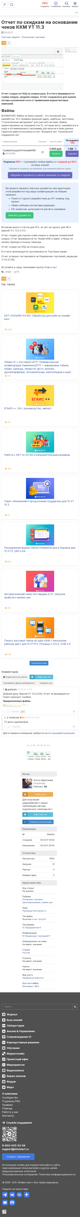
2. (5, 717)
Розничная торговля (32, 899)
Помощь (7, 1108)
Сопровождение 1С (19, 1036)
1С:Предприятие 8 (31, 927)
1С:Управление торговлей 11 (36, 936)
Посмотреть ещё (39, 663)
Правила (7, 1104)
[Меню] (5, 5)
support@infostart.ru (15, 1149)
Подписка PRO (11, 1101)
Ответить (15, 712)
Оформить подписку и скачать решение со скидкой (40, 175)
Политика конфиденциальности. (57, 1174)
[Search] (40, 1006)
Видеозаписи (15, 1070)
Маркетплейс (16, 1053)
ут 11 (16, 272)
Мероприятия (16, 1064)
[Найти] (75, 1006)
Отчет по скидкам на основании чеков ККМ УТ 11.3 (39, 24)
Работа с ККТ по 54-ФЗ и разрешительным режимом (37, 454)
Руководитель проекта (34, 910)
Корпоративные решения (23, 1042)
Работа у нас (10, 1112)
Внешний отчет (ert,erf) (34, 919)
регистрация (52, 733)
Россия (26, 952)
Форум (11, 1081)
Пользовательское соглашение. (20, 1174)
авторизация (67, 733)
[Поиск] (12, 5)
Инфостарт (50, 267)
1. (3, 689)
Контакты (8, 1115)
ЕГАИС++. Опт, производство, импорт (28, 408)
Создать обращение (18, 1156)
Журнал (12, 1014)
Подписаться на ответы (15, 677)
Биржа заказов (16, 1076)
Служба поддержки (19, 1122)
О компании (9, 1093)
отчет (8, 272)
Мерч (10, 1087)
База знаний (14, 1020)
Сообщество (10, 1097)
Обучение (13, 1048)
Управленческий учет (33, 978)
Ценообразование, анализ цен (37, 902)
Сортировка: (19, 683)
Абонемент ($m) (30, 986)
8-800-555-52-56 (13, 1145)
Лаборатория (15, 1025)
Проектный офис (17, 1059)
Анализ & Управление (21, 1031)
